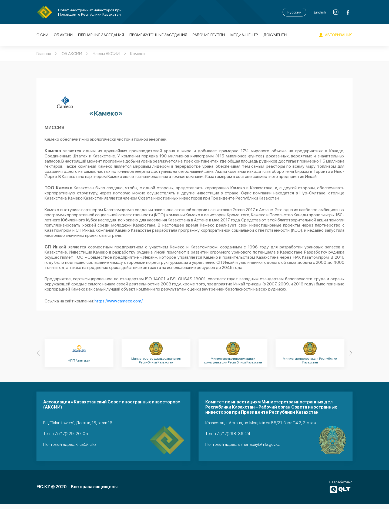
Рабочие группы (209, 35)
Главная (43, 53)
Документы (275, 35)
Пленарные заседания (101, 35)
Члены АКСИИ (106, 53)
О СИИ (42, 35)
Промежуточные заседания (158, 35)
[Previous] (38, 359)
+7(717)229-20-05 (70, 439)
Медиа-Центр (244, 35)
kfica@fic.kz (86, 449)
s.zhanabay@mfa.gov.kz (259, 449)
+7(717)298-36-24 (232, 439)
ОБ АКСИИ (63, 35)
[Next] (351, 359)
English (320, 12)
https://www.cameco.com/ (119, 306)
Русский (294, 12)
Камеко (137, 53)
